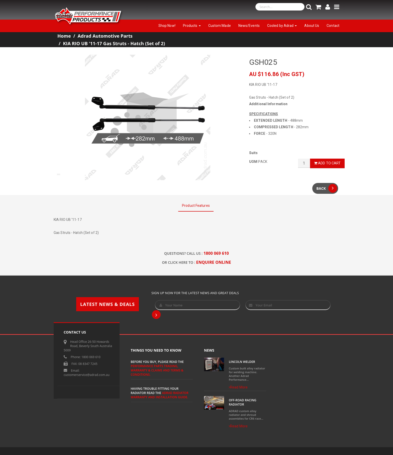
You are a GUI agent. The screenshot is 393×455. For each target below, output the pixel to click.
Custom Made (219, 26)
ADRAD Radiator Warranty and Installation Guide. (159, 395)
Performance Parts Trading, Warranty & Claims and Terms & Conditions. (157, 370)
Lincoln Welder (242, 362)
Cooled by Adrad (282, 26)
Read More (238, 387)
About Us (311, 26)
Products (192, 26)
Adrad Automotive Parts (105, 36)
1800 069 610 (216, 253)
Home (64, 36)
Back (326, 188)
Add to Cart (327, 163)
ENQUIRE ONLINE (213, 262)
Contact (333, 26)
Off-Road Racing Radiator (242, 402)
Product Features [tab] (196, 206)
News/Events (249, 26)
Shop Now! (166, 26)
